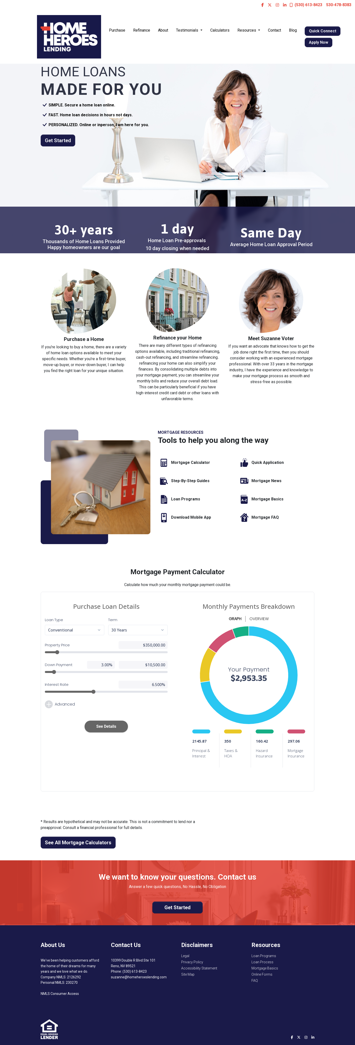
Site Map (188, 974)
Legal (185, 956)
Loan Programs (179, 499)
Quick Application (261, 463)
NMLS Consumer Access (60, 994)
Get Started (58, 140)
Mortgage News (260, 481)
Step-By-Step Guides (184, 481)
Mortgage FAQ (258, 518)
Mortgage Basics (261, 499)
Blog (293, 30)
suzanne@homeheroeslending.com (139, 977)
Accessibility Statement (199, 968)
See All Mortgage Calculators (78, 843)
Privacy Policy (192, 962)
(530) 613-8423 (306, 4)
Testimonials (187, 30)
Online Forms (261, 974)
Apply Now (318, 42)
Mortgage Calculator (184, 463)
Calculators (220, 30)
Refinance (141, 30)
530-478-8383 (338, 4)
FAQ (254, 981)
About (163, 30)
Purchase (117, 30)
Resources (247, 30)
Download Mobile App (184, 518)
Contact (274, 30)
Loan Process (262, 962)
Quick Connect (322, 31)
